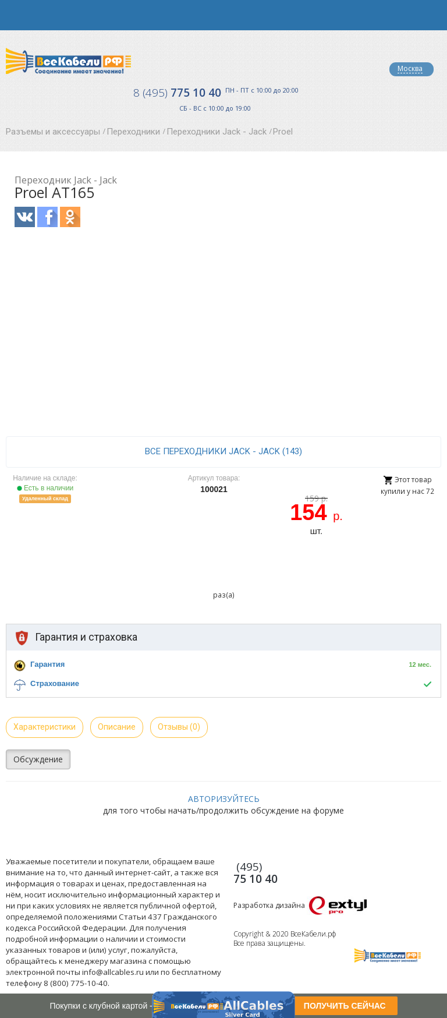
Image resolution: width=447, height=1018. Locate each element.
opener (15, 15)
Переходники (133, 131)
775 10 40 (177, 93)
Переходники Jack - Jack (216, 131)
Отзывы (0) (179, 726)
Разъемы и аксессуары (53, 131)
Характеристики (44, 726)
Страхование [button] (54, 683)
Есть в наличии (45, 488)
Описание (117, 726)
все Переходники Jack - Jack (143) (223, 451)
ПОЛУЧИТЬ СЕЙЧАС (345, 1005)
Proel (283, 131)
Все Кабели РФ (68, 61)
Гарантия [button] (47, 664)
